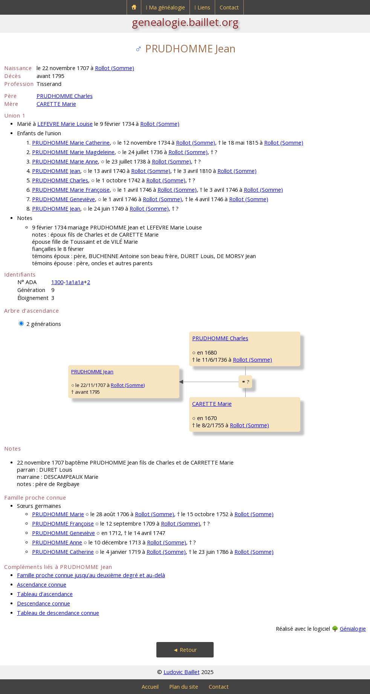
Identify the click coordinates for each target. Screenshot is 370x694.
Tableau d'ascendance (45, 594)
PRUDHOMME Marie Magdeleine (73, 152)
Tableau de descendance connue (58, 612)
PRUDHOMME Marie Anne (65, 161)
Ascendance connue (41, 584)
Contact (229, 7)
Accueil (150, 686)
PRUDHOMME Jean (56, 170)
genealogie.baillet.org (185, 22)
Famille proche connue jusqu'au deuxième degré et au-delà (91, 575)
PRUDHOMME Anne (57, 542)
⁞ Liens (202, 7)
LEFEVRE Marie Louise (65, 123)
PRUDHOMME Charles (65, 95)
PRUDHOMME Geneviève (63, 199)
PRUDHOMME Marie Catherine (71, 142)
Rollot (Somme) (114, 68)
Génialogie (353, 628)
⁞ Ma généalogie (165, 7)
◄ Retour (185, 649)
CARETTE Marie (56, 103)
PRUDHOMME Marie (58, 514)
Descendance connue (43, 603)
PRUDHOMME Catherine (63, 551)
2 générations (43, 323)
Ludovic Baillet (182, 672)
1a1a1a (75, 282)
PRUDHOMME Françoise (63, 523)
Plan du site (183, 686)
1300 (57, 282)
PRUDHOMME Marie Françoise (71, 189)
